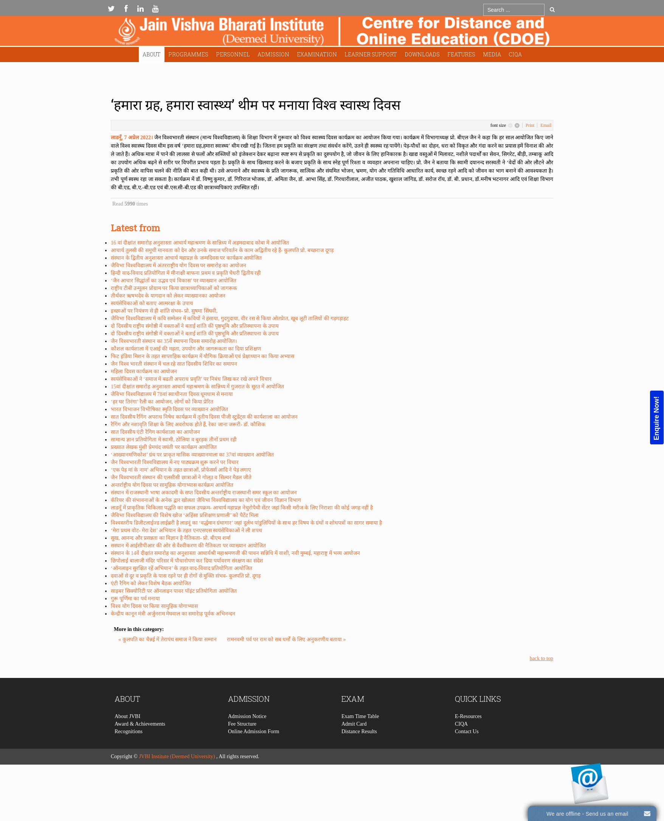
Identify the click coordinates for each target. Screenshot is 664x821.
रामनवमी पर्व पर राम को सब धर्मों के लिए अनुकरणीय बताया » (286, 639)
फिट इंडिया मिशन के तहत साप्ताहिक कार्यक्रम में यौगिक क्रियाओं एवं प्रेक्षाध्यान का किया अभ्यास (202, 356)
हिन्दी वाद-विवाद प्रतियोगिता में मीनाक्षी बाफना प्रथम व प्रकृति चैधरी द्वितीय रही (186, 273)
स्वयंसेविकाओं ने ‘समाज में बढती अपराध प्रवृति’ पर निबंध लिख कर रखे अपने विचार (191, 379)
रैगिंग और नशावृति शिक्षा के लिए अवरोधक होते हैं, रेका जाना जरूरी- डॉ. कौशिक (188, 424)
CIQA (515, 54)
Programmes (188, 54)
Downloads (422, 54)
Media (492, 54)
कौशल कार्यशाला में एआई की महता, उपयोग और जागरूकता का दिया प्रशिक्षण (186, 349)
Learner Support (370, 54)
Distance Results (359, 766)
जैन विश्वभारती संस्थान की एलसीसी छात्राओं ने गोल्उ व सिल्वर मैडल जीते (181, 477)
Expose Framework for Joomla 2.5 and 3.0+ (332, 32)
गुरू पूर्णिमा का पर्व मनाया (135, 598)
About (152, 54)
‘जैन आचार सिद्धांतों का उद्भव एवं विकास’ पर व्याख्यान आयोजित (173, 281)
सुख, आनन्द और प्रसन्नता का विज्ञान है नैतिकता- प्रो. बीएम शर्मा (171, 538)
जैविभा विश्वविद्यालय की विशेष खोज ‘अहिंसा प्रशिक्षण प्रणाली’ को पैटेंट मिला (185, 515)
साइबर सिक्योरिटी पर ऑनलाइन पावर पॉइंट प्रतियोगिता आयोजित (174, 591)
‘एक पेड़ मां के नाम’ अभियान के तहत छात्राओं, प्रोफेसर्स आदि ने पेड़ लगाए (181, 470)
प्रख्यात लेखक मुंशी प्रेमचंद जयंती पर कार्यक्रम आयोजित (164, 447)
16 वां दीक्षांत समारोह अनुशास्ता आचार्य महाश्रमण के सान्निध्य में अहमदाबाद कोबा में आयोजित (200, 243)
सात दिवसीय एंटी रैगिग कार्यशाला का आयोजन (155, 432)
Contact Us (467, 766)
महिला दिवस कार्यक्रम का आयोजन (144, 371)
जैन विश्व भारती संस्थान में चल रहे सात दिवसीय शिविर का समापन (174, 364)
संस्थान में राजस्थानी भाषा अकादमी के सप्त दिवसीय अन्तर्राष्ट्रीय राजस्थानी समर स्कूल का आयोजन (204, 492)
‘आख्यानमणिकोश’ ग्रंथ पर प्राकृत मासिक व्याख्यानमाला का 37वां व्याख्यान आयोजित (192, 455)
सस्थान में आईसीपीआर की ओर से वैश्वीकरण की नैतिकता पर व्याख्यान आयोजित (188, 545)
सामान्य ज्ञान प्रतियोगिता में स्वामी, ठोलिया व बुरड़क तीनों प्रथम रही (174, 439)
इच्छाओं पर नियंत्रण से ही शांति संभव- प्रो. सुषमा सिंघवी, (164, 311)
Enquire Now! (656, 418)
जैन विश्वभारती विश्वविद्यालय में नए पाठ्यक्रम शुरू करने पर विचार (175, 462)
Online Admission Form (253, 766)
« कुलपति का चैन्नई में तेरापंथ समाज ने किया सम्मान (168, 639)
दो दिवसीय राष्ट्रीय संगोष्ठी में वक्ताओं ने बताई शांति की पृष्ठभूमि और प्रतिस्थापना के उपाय (195, 326)
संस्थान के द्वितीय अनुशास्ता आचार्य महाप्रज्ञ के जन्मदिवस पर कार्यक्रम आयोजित (186, 258)
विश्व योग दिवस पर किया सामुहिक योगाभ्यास (154, 606)
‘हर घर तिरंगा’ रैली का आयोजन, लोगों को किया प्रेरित (162, 402)
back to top (541, 658)
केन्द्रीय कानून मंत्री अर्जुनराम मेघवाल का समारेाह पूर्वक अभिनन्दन (173, 614)
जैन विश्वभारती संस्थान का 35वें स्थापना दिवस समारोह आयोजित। (174, 341)
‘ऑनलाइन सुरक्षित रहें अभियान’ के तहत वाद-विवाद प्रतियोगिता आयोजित (181, 568)
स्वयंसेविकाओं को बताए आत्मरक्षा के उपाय (152, 303)
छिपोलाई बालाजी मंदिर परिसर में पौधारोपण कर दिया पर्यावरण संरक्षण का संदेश (187, 561)
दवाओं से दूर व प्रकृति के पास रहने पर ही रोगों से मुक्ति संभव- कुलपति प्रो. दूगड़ (186, 576)
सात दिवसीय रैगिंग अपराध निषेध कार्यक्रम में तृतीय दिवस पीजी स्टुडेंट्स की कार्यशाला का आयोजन (204, 417)
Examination (317, 54)
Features (461, 54)
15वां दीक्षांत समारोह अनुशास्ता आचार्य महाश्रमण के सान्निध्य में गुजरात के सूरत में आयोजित (197, 386)
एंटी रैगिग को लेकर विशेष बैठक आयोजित (151, 583)
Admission (273, 54)
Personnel (233, 54)
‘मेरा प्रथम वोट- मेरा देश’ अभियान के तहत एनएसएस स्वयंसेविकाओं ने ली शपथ (186, 530)
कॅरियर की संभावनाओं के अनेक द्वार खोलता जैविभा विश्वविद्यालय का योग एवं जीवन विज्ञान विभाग (206, 500)
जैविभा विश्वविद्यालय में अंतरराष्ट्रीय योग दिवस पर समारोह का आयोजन (178, 265)
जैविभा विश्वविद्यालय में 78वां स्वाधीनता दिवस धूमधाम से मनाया (172, 394)
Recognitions (129, 766)
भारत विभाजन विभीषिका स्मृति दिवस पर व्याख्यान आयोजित (169, 409)
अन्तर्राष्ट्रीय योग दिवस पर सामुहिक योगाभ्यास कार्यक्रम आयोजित (172, 485)
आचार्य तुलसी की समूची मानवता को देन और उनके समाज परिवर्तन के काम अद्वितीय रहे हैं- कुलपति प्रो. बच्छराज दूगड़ (222, 250)
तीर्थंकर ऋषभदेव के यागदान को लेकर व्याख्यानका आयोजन (168, 296)
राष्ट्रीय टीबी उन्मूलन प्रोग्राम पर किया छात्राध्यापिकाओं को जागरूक (174, 288)
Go (552, 9)
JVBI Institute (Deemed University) (177, 756)
